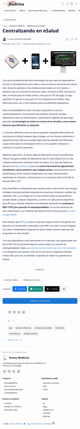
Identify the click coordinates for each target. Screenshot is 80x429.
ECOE (45, 389)
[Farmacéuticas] (15, 333)
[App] (10, 328)
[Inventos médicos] (11, 280)
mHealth (46, 413)
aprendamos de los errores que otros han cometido (51, 248)
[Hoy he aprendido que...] (38, 10)
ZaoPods (23, 166)
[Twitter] (19, 312)
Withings (24, 221)
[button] (4, 4)
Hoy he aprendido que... (14, 389)
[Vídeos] (22, 10)
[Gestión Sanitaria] (31, 333)
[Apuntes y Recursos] (23, 328)
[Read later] (67, 39)
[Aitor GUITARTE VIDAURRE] (19, 39)
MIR (44, 386)
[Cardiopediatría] (58, 10)
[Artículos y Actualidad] (43, 328)
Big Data (46, 416)
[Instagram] (14, 312)
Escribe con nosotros (12, 406)
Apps (45, 406)
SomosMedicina (10, 383)
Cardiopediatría (10, 392)
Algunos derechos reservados (39, 423)
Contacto (8, 403)
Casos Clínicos (10, 386)
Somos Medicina (17, 423)
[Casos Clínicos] (10, 10)
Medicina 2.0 (48, 410)
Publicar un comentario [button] (40, 301)
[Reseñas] (72, 10)
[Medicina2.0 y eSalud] (31, 280)
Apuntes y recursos (51, 383)
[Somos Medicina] (15, 4)
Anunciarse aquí (10, 410)
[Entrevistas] (59, 328)
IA (44, 403)
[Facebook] (24, 312)
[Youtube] (10, 312)
